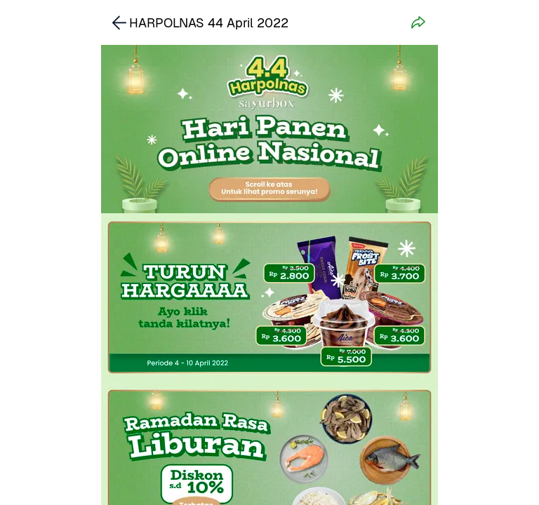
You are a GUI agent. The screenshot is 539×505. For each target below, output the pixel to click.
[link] (269, 297)
